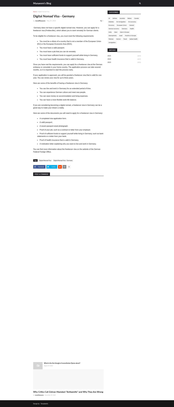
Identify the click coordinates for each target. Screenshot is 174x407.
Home (35, 11)
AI (109, 18)
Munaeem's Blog (42, 3)
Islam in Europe (124, 32)
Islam (115, 32)
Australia (122, 18)
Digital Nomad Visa (43, 11)
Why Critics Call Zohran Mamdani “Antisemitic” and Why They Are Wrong (68, 392)
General (131, 25)
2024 (124, 59)
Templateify (44, 404)
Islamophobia (113, 35)
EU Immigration (121, 22)
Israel (120, 35)
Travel (125, 39)
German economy (114, 28)
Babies (129, 18)
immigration (112, 42)
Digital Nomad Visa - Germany (63, 160)
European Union (122, 25)
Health (132, 28)
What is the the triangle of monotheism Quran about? (62, 363)
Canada (136, 18)
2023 (124, 62)
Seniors (118, 39)
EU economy (132, 22)
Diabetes (111, 22)
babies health (133, 39)
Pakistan (111, 39)
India (110, 32)
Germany (124, 28)
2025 (124, 56)
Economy (111, 25)
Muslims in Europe (130, 35)
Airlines (115, 18)
